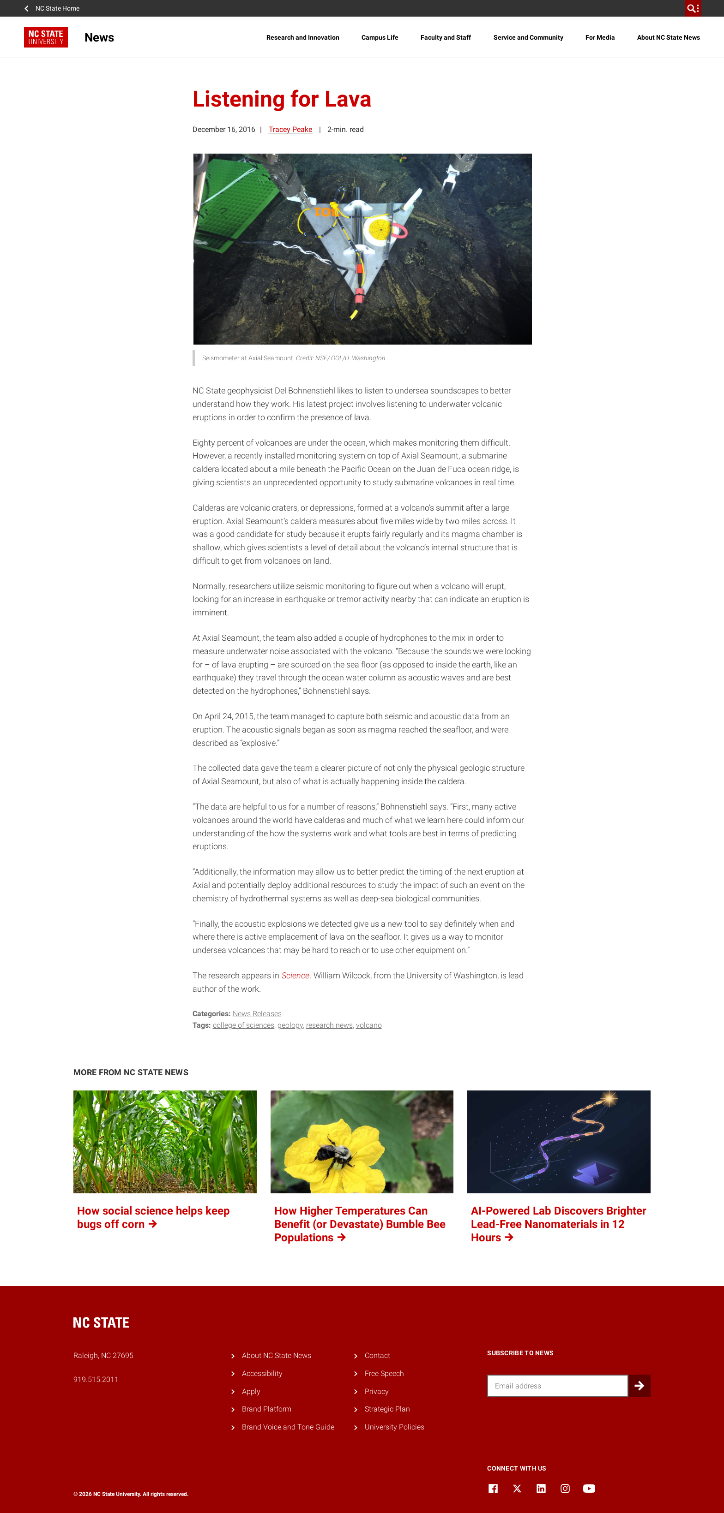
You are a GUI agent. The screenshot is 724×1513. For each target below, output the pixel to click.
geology (290, 1025)
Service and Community (528, 37)
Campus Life (380, 37)
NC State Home (57, 8)
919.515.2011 (96, 1379)
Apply (251, 1391)
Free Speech (384, 1373)
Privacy (377, 1391)
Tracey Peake (290, 129)
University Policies (394, 1427)
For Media (600, 37)
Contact (377, 1355)
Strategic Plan (387, 1409)
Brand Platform (266, 1409)
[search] (693, 8)
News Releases (257, 1013)
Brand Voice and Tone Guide (288, 1427)
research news (329, 1025)
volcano (369, 1025)
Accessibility (262, 1373)
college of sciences (243, 1025)
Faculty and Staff (446, 37)
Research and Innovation (302, 37)
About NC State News (668, 37)
